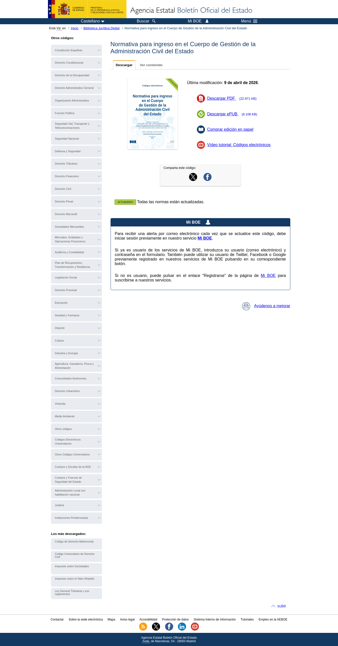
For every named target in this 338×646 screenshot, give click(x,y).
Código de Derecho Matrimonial (74, 541)
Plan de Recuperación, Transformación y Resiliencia (72, 264)
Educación (61, 302)
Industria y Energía (66, 353)
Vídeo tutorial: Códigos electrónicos (239, 145)
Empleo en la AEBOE (272, 619)
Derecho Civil (63, 188)
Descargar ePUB (233, 114)
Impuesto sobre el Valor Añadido (74, 578)
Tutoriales (247, 619)
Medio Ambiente (64, 416)
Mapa (111, 619)
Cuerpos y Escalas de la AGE (73, 466)
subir (281, 606)
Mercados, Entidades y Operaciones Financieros (70, 239)
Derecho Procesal (65, 290)
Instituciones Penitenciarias (71, 517)
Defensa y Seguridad (68, 151)
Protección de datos (175, 619)
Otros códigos (63, 428)
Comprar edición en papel (230, 129)
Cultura (59, 340)
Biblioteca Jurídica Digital (102, 28)
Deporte (60, 327)
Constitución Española (68, 50)
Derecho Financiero (67, 176)
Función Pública (64, 113)
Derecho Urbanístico (67, 391)
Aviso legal (127, 619)
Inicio (75, 28)
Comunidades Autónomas (70, 378)
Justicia (59, 505)
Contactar (57, 619)
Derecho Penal (64, 201)
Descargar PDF (233, 98)
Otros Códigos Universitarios (72, 454)
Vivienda (60, 403)
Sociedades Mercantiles (69, 226)
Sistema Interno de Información (215, 619)
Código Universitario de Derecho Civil (74, 555)
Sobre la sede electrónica (86, 619)
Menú (249, 21)
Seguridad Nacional (67, 138)
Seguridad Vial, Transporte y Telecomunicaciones (72, 125)
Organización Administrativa (72, 100)
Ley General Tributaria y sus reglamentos (72, 592)
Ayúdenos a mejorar (266, 306)
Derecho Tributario (66, 163)
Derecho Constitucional (69, 62)
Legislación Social (66, 277)
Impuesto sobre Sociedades (72, 566)
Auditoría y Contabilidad (69, 252)
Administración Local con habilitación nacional (70, 492)
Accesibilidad (148, 619)
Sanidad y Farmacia (67, 315)
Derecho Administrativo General (74, 87)
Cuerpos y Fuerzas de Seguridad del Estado (68, 479)
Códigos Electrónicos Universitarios (68, 441)
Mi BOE (268, 275)
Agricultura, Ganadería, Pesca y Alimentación (74, 365)
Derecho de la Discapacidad (72, 75)
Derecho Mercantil (66, 214)
